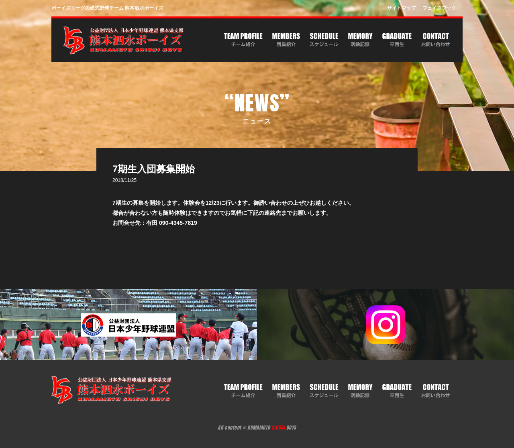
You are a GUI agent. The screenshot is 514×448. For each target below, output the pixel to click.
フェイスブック (439, 8)
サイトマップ (401, 8)
